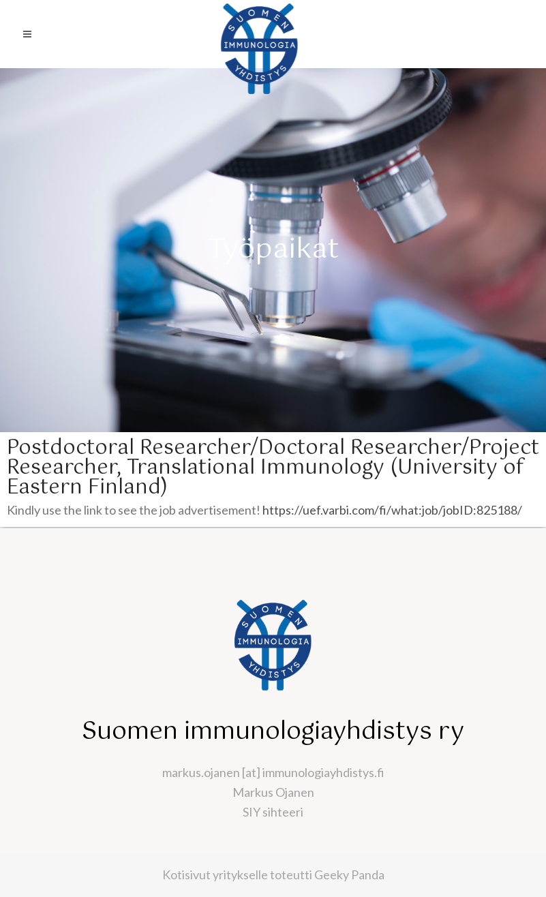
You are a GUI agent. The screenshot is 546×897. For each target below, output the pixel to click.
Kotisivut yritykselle (215, 874)
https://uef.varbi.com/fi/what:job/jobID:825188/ (392, 509)
